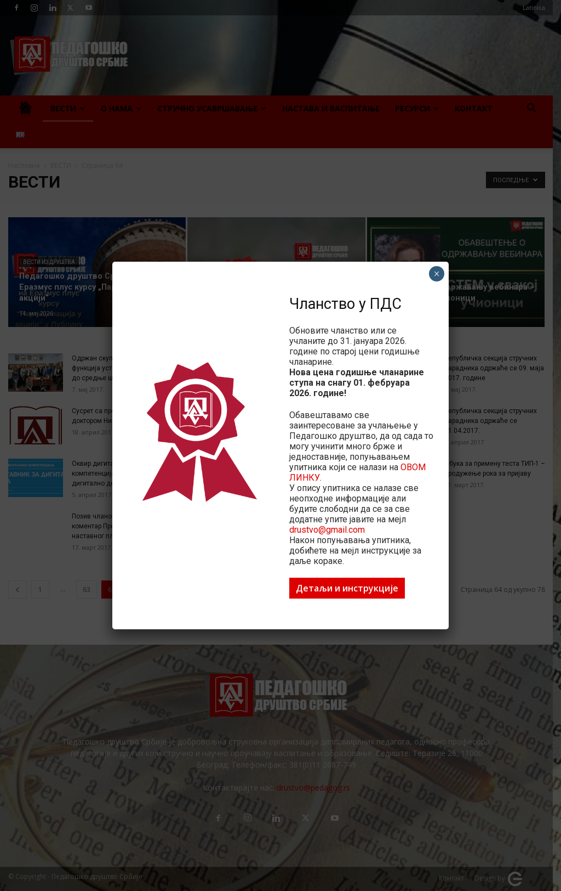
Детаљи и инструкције (347, 588)
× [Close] (437, 274)
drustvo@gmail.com (327, 530)
